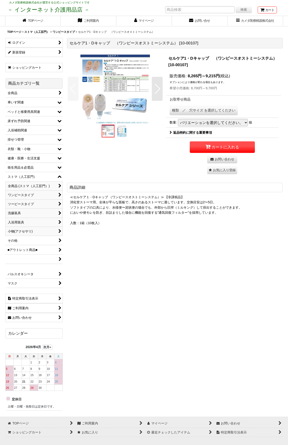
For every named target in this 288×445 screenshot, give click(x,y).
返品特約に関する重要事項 (191, 132)
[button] (73, 89)
